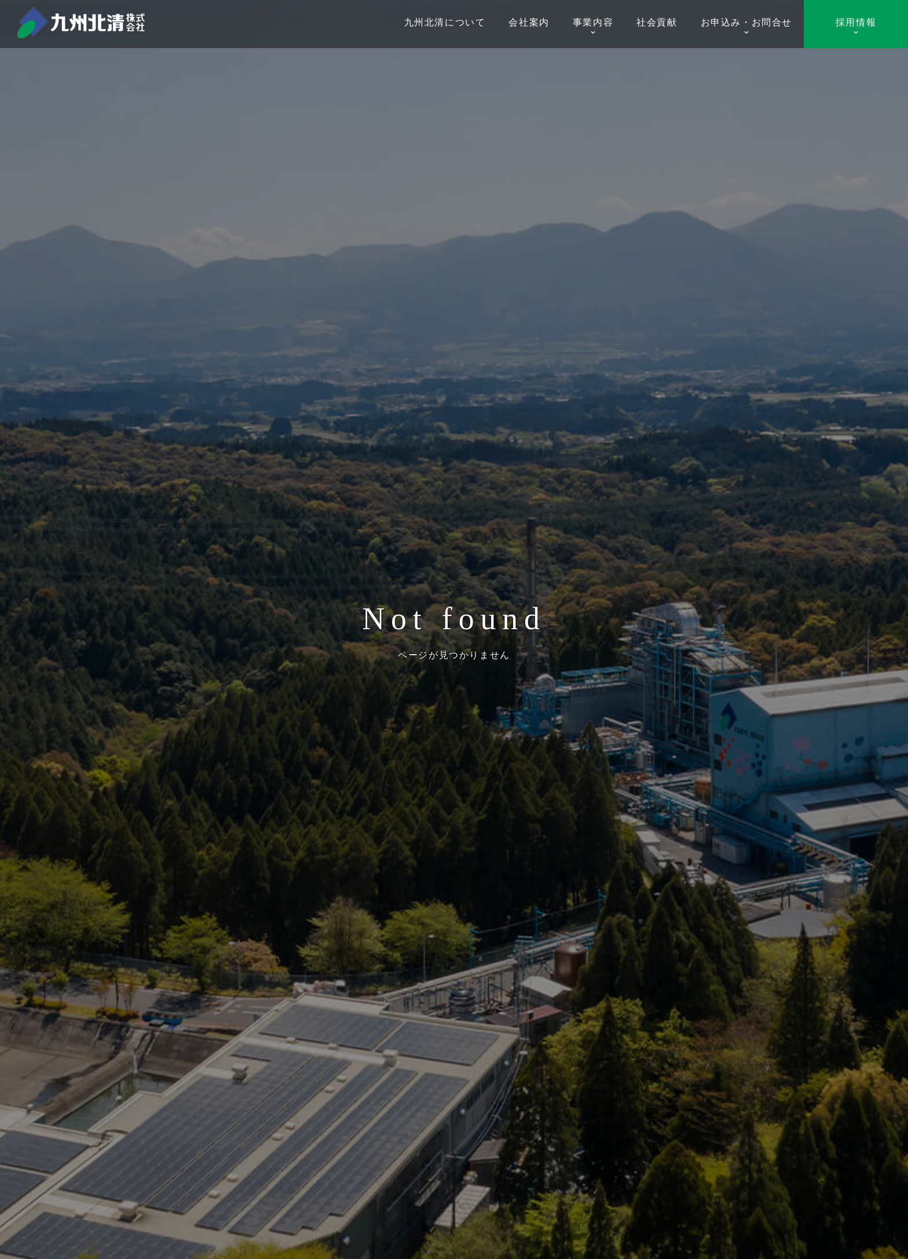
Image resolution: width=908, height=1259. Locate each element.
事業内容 (593, 26)
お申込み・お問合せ (746, 26)
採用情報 (856, 26)
